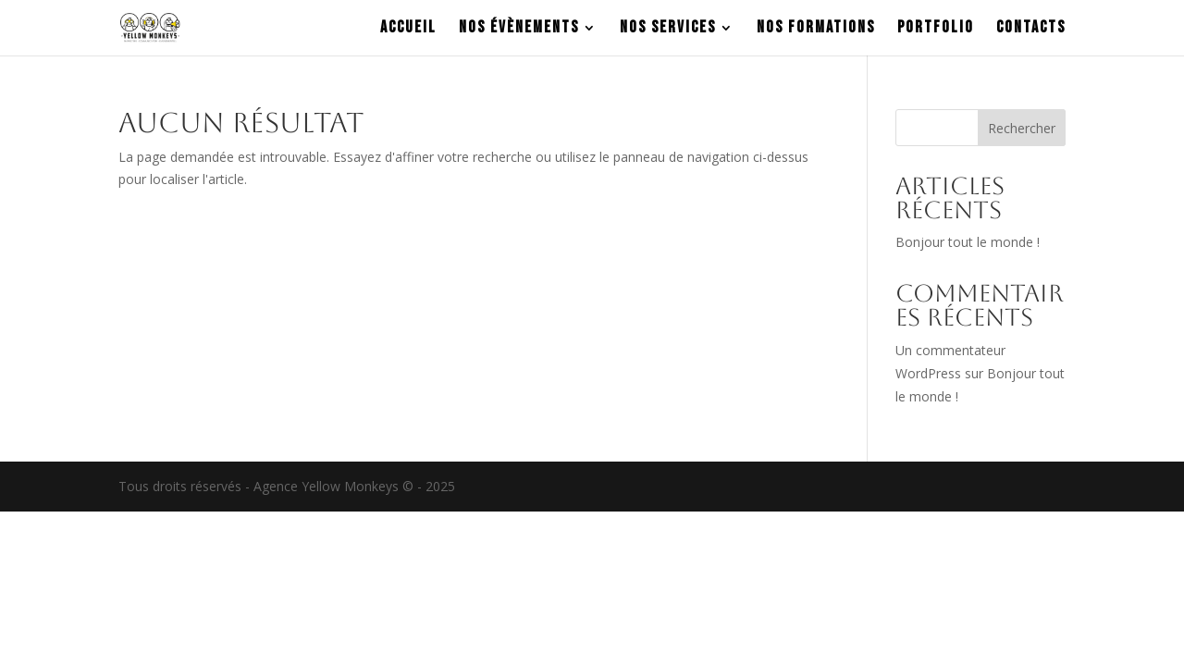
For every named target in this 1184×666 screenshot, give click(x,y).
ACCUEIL (408, 29)
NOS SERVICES (668, 29)
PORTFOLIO (935, 29)
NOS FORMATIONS (816, 29)
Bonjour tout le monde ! (967, 242)
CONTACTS (1031, 29)
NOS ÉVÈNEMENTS (519, 29)
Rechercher (1021, 128)
